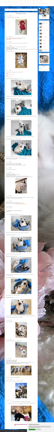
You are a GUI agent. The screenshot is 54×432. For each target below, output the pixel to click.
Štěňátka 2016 (44, 43)
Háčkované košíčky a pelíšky (44, 23)
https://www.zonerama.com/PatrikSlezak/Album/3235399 (13, 38)
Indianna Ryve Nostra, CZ (44, 63)
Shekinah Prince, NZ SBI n (9, 76)
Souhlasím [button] (30, 429)
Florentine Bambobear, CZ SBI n (10, 74)
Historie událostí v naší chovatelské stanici (13, 9)
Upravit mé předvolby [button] (38, 429)
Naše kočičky (43, 33)
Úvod (6, 9)
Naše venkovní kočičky (45, 36)
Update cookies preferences (8, 8)
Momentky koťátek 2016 (45, 30)
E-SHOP (6, 5)
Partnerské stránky (10, 5)
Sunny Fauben (44, 46)
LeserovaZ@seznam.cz (44, 18)
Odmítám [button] (34, 429)
